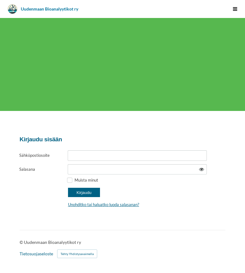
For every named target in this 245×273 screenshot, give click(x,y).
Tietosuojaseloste (36, 254)
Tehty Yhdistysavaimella (77, 254)
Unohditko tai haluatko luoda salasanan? (103, 204)
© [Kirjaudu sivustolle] (22, 242)
